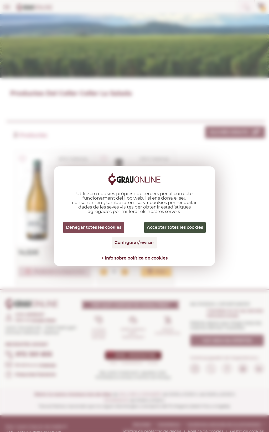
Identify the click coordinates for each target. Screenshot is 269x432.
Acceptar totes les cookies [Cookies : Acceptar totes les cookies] (175, 227)
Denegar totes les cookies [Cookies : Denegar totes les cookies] (93, 227)
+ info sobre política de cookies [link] (134, 258)
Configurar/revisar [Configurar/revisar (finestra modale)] (134, 243)
